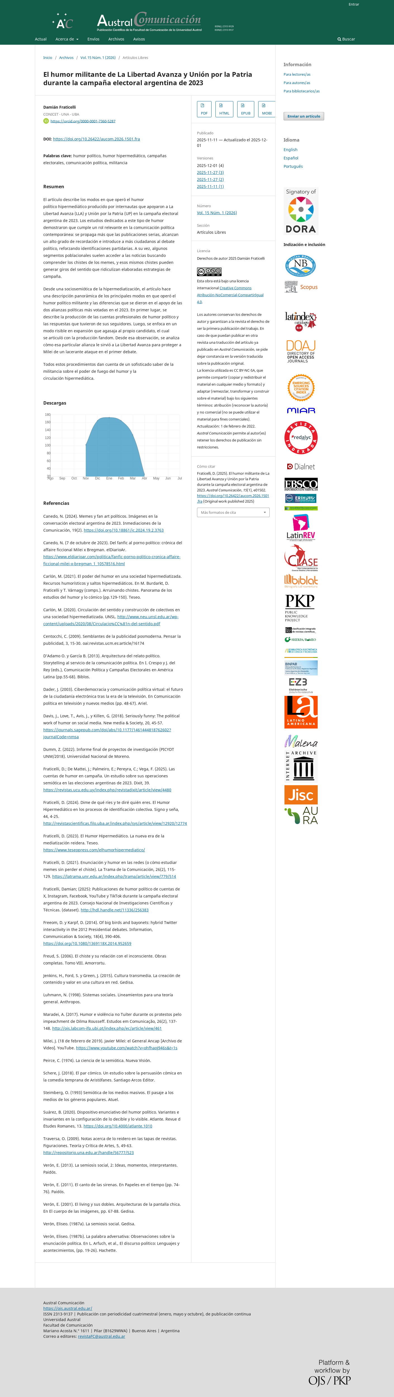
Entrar (354, 4)
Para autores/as (297, 82)
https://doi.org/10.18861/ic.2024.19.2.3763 (124, 530)
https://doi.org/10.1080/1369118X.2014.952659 (87, 943)
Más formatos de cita (218, 512)
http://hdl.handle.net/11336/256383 (115, 910)
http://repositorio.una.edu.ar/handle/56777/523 (88, 1152)
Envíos (93, 39)
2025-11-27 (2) (210, 179)
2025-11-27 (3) (210, 172)
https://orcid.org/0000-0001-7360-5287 (83, 120)
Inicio (47, 57)
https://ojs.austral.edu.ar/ (67, 1308)
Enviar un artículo (304, 116)
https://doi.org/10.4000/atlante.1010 (118, 1126)
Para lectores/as (297, 74)
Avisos (139, 39)
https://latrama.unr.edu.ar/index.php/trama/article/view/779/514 (114, 876)
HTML (224, 113)
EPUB (245, 113)
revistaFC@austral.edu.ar (101, 1336)
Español (291, 158)
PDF (204, 113)
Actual (41, 39)
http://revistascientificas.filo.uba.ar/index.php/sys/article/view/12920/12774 (115, 823)
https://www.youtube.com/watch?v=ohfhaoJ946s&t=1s (126, 1047)
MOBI (267, 113)
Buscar (346, 39)
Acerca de (65, 39)
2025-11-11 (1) (210, 186)
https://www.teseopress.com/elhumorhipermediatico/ (94, 849)
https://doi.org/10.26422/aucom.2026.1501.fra (96, 139)
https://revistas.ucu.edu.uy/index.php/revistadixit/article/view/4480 (107, 789)
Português (293, 166)
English (291, 149)
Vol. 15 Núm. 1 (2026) (98, 57)
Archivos (116, 39)
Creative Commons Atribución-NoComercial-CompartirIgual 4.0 (230, 294)
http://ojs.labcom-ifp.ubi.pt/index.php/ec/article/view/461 (107, 1028)
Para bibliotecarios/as (302, 91)
